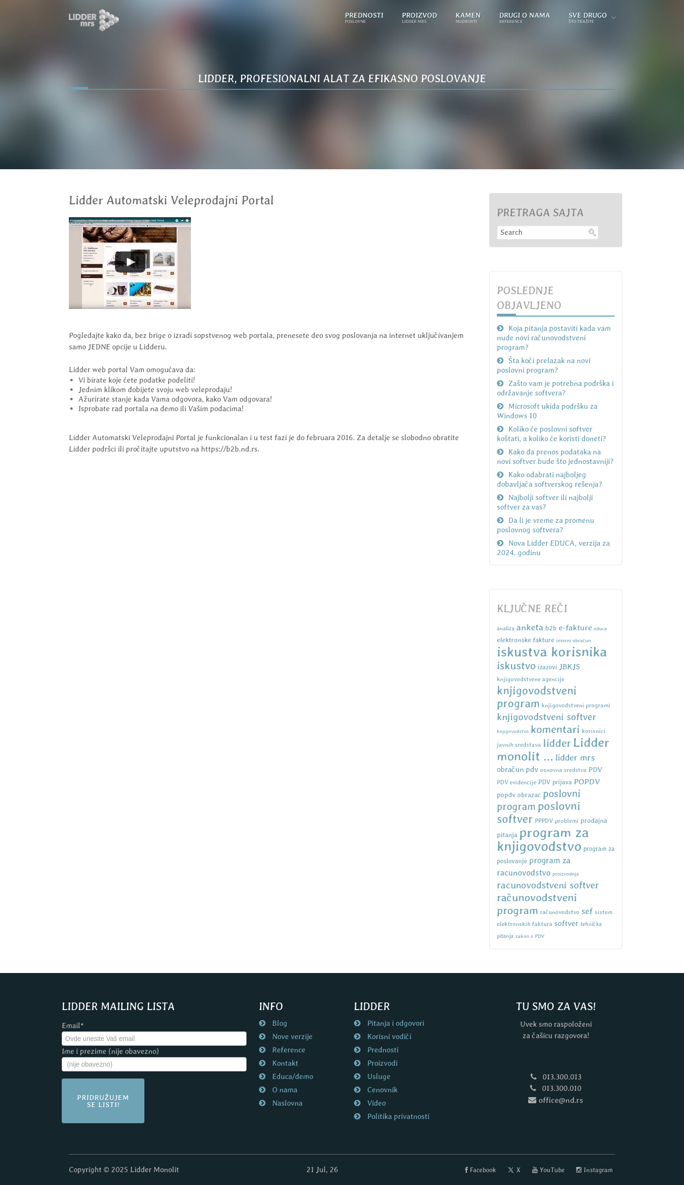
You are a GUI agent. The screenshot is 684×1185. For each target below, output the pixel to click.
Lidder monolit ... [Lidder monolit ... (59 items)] (553, 749)
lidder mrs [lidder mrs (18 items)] (575, 757)
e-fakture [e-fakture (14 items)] (575, 627)
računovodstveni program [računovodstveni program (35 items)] (537, 903)
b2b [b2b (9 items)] (551, 628)
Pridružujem (103, 1100)
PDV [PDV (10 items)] (595, 769)
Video (375, 1103)
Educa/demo (291, 1076)
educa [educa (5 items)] (600, 628)
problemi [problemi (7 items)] (567, 820)
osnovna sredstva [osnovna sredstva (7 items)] (563, 769)
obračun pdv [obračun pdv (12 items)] (517, 769)
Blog (278, 1023)
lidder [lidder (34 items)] (557, 743)
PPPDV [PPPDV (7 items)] (544, 820)
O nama (283, 1089)
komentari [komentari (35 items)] (555, 729)
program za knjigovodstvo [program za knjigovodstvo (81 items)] (543, 839)
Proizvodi (381, 1063)
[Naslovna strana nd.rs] (94, 20)
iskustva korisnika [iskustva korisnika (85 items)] (552, 652)
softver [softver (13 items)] (566, 923)
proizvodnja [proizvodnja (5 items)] (565, 874)
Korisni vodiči (388, 1036)
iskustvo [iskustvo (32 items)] (516, 665)
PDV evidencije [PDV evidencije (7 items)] (516, 782)
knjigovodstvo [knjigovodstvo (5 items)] (513, 731)
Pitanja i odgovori (394, 1023)
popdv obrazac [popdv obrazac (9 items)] (519, 795)
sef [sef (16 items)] (587, 911)
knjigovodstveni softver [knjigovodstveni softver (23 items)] (546, 717)
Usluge (377, 1076)
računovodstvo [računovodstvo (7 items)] (560, 911)
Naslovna (286, 1103)
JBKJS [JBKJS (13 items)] (569, 666)
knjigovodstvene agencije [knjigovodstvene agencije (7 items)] (530, 679)
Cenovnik (381, 1089)
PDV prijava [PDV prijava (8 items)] (555, 782)
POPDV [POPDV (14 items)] (587, 781)
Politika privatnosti (397, 1116)
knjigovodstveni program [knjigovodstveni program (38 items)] (537, 697)
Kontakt (284, 1063)
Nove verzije (291, 1036)
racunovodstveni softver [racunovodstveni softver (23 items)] (548, 885)
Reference (287, 1049)
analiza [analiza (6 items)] (505, 628)
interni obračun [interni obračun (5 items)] (573, 640)
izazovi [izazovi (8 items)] (547, 667)
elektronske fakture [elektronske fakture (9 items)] (525, 640)
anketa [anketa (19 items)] (529, 627)
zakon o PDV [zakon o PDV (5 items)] (529, 936)
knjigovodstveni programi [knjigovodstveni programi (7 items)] (576, 705)
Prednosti (382, 1049)
